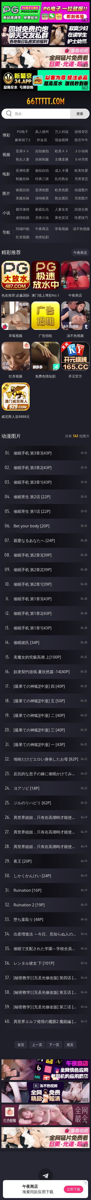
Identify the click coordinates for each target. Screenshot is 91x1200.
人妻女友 (61, 209)
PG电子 (22, 131)
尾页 (70, 1044)
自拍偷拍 (42, 151)
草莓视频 (61, 228)
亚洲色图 (42, 190)
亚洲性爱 (22, 170)
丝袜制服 (42, 159)
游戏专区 (81, 131)
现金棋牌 (61, 139)
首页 (20, 1044)
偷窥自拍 (22, 190)
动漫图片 (81, 190)
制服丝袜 (22, 178)
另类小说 (42, 217)
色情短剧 (42, 237)
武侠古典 (81, 209)
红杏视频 (22, 237)
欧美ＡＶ (61, 151)
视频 (6, 154)
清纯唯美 (42, 198)
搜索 (79, 113)
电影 (6, 174)
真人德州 (42, 131)
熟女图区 (61, 198)
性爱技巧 (81, 217)
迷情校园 (22, 217)
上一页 (37, 1044)
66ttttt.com (45, 101)
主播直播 (61, 159)
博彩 (6, 135)
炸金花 (42, 139)
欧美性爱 (81, 170)
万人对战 (61, 131)
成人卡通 (61, 170)
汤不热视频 (81, 228)
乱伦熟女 (61, 178)
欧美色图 (61, 190)
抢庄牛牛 (81, 139)
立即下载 (73, 1189)
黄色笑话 (61, 217)
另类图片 (81, 198)
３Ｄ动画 (81, 151)
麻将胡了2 (22, 139)
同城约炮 (22, 228)
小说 (6, 212)
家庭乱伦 (42, 209)
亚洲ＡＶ (22, 151)
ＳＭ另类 (81, 159)
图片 (6, 193)
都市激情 (22, 209)
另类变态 (81, 178)
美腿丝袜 (22, 198)
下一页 (54, 1044)
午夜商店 (42, 228)
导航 (6, 232)
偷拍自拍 (42, 170)
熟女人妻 (22, 159)
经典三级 (42, 178)
